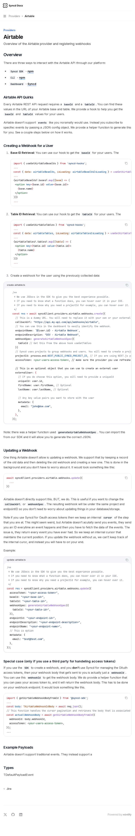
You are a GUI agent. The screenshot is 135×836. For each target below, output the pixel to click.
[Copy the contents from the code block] (126, 163)
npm (31, 71)
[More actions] (130, 5)
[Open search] (124, 5)
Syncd (32, 84)
